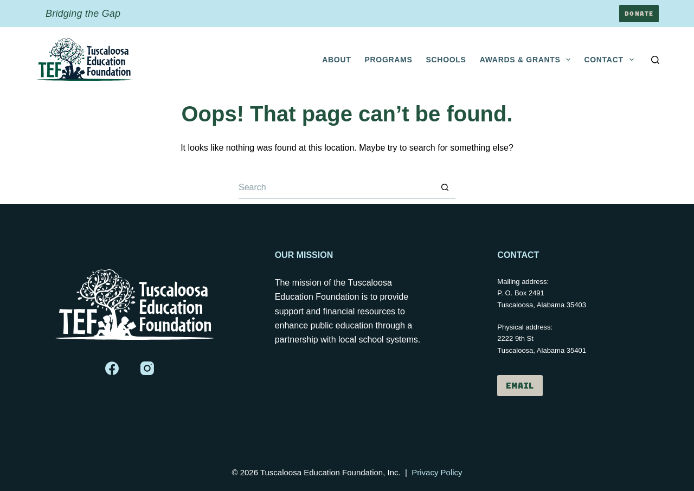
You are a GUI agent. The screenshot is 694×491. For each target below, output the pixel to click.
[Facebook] (112, 368)
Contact (611, 59)
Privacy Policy (437, 472)
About (336, 59)
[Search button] (444, 187)
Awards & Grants (527, 59)
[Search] (655, 60)
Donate (639, 13)
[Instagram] (147, 368)
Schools (446, 59)
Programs (388, 59)
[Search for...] (336, 187)
